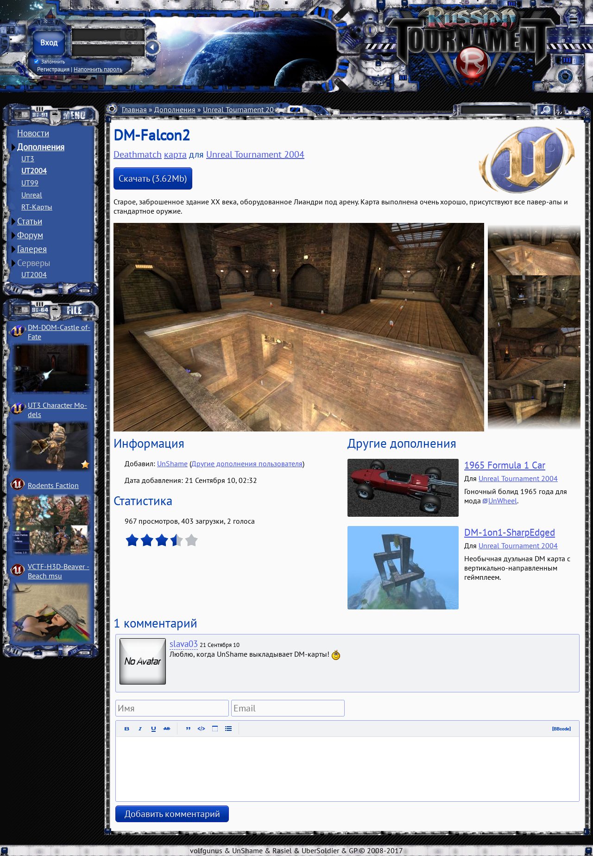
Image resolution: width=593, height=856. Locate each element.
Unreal (31, 194)
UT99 (29, 182)
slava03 (184, 643)
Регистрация (53, 69)
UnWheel (502, 500)
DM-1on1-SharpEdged (509, 532)
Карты (300, 109)
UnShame (172, 463)
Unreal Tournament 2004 (242, 109)
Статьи (29, 221)
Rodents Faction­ (53, 485)
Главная (134, 109)
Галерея (32, 248)
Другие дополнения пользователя (247, 463)
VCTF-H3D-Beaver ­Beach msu (58, 571)
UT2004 (34, 170)
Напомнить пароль (98, 69)
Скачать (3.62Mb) (153, 178)
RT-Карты (36, 206)
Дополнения (40, 146)
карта (175, 154)
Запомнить (49, 61)
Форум (30, 235)
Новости (33, 133)
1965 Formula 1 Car (504, 465)
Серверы (33, 262)
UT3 (27, 158)
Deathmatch (138, 154)
